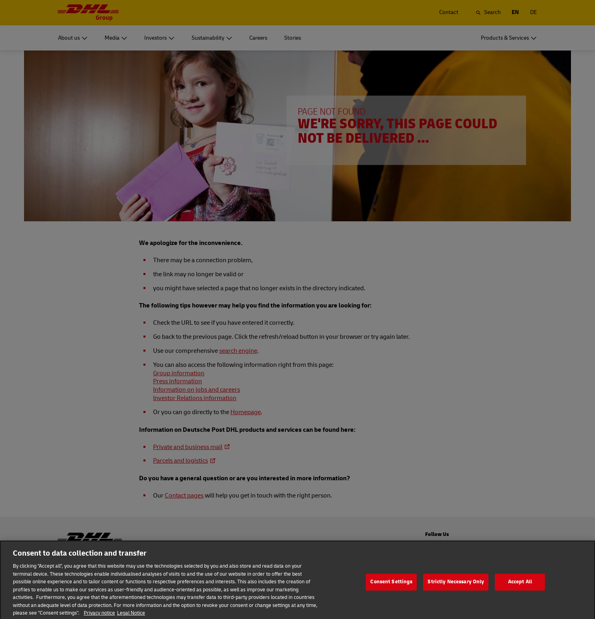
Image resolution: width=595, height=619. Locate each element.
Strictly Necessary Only (456, 592)
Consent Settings (391, 592)
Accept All (520, 592)
